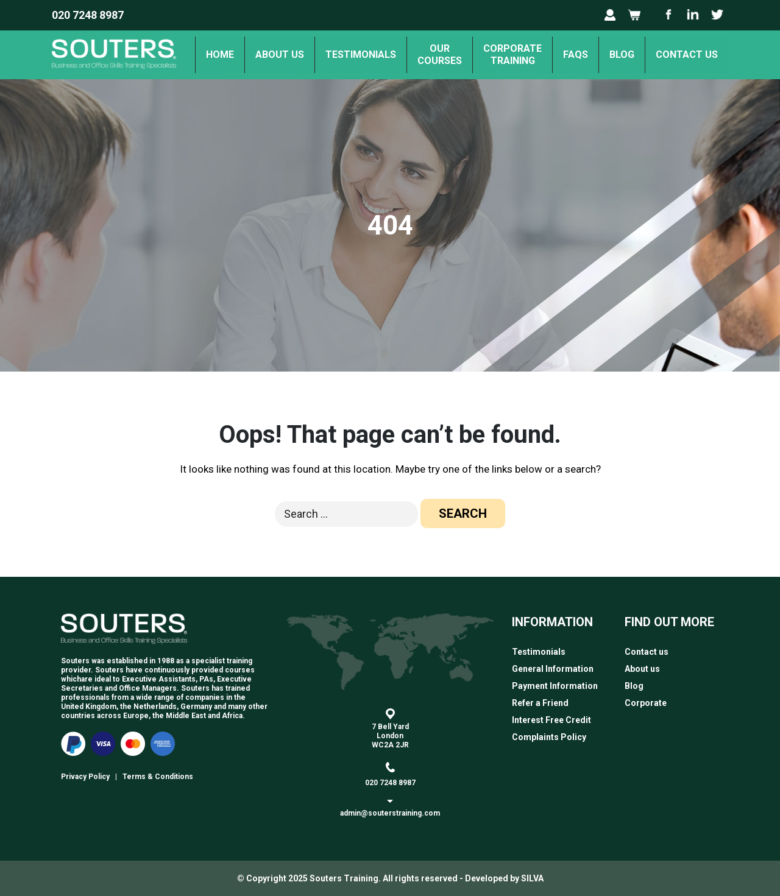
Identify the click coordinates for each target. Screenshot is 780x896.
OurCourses (439, 54)
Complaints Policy (549, 737)
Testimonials (360, 54)
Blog (621, 54)
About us (279, 54)
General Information (553, 669)
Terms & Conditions (157, 776)
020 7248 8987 (88, 15)
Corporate (646, 703)
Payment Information (555, 686)
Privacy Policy (85, 776)
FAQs (575, 54)
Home (220, 54)
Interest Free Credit (551, 720)
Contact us (687, 54)
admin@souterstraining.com (390, 813)
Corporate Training (512, 54)
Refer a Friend (540, 703)
